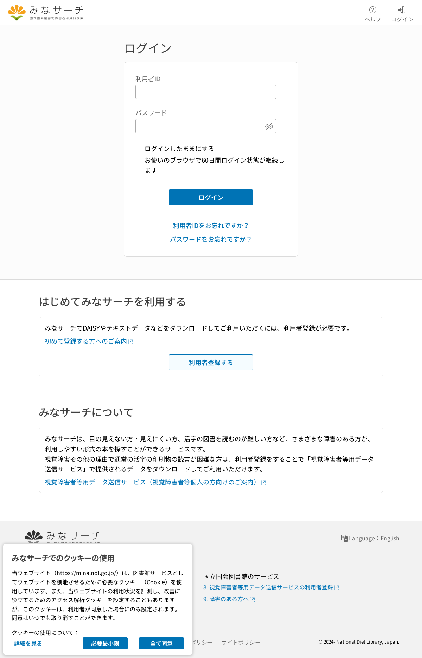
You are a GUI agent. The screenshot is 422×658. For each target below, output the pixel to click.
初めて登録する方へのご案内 (89, 340)
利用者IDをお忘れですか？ (211, 225)
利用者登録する (211, 362)
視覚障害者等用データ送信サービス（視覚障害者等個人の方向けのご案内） (156, 481)
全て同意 (161, 643)
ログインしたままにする (179, 148)
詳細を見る (28, 643)
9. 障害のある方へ (229, 598)
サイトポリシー (241, 642)
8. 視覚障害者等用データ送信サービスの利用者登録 (271, 587)
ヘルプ (372, 13)
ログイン (211, 197)
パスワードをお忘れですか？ (211, 238)
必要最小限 (105, 643)
